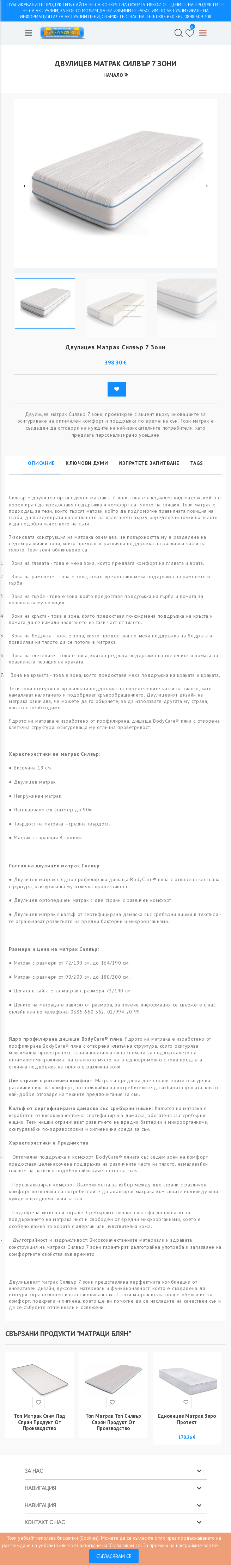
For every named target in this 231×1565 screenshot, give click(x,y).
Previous (24, 185)
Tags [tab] (196, 463)
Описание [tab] (41, 463)
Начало (113, 75)
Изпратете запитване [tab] (148, 463)
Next (206, 185)
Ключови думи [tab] (87, 463)
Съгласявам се (114, 1556)
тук (222, 1545)
